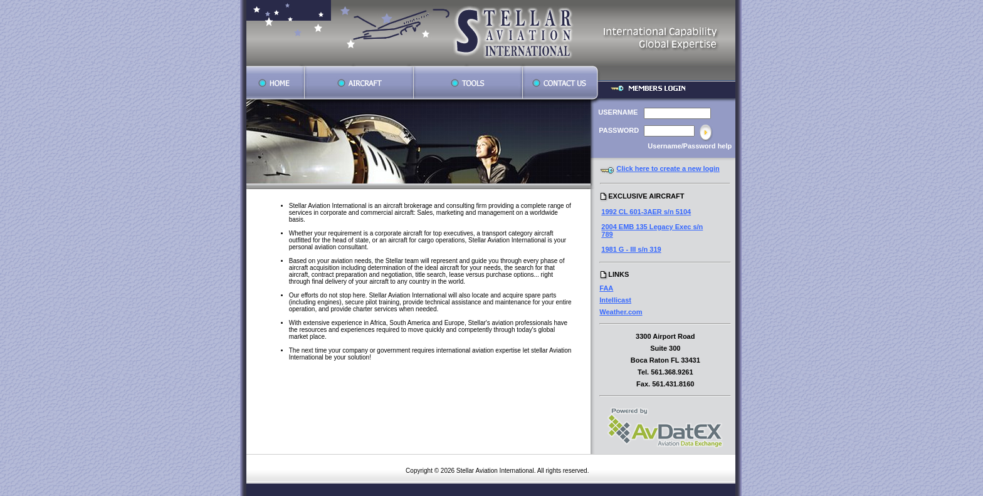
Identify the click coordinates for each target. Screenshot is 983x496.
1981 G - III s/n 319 (631, 249)
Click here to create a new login (667, 168)
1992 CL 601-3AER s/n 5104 (646, 211)
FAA (606, 288)
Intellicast (615, 300)
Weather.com (620, 312)
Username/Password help (690, 146)
